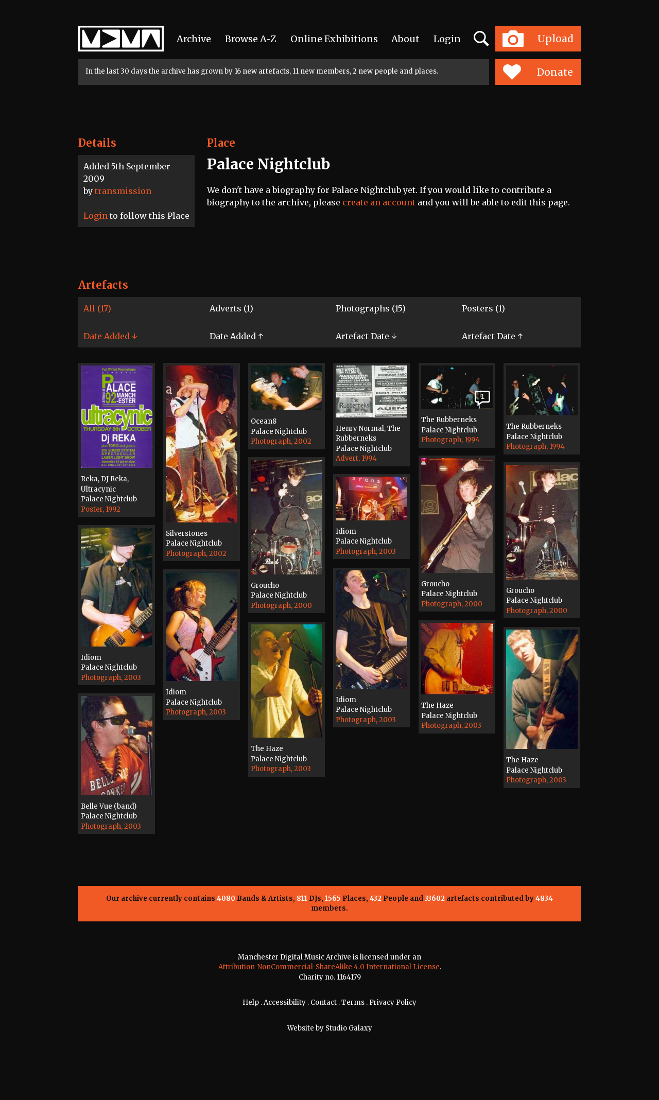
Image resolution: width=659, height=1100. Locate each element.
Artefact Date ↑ (492, 336)
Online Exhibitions (334, 39)
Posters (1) (483, 308)
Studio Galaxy (348, 1028)
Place (221, 142)
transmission (123, 191)
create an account (378, 202)
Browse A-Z (250, 39)
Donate (538, 72)
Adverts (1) (231, 308)
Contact (323, 1002)
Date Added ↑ (236, 336)
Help (250, 1002)
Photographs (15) (371, 308)
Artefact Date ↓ (366, 336)
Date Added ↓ (110, 336)
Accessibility (285, 1002)
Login (447, 39)
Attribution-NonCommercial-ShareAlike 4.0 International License (329, 967)
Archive (194, 39)
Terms (353, 1002)
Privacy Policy (393, 1002)
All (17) (97, 308)
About (405, 39)
